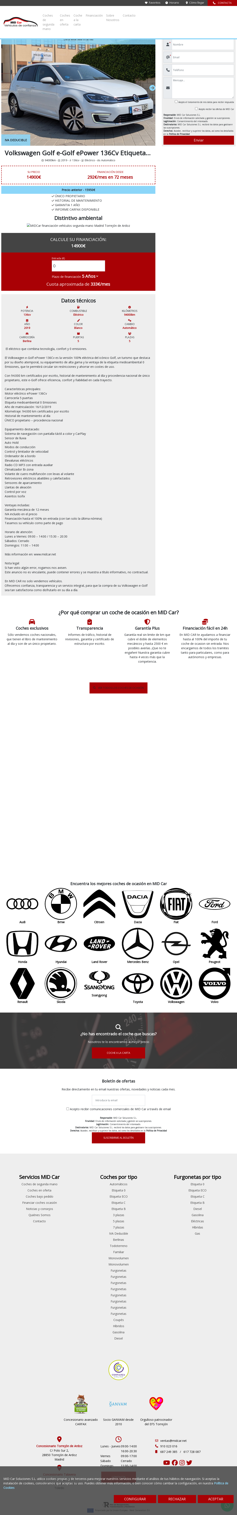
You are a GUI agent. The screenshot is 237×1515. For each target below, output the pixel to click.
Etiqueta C (178, 1139)
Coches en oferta (132, 14)
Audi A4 (59, 1120)
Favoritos (152, 2)
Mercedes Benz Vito (99, 1176)
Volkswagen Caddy (59, 1306)
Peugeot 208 (59, 1225)
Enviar (199, 140)
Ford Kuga (59, 1176)
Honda (19, 1158)
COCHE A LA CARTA (118, 983)
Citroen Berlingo (59, 1133)
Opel (20, 1182)
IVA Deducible (177, 1170)
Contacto (225, 14)
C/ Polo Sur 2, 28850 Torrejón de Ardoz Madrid (59, 1434)
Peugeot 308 (59, 1232)
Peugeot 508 (59, 1244)
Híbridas (217, 1164)
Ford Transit (98, 1151)
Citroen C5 (59, 1145)
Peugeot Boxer (98, 1188)
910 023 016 (168, 1426)
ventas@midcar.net (173, 1420)
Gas (217, 1170)
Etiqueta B (178, 1145)
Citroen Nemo (98, 1139)
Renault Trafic (98, 1232)
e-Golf (58, 28)
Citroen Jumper (59, 1151)
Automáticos (177, 1120)
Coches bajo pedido (138, 1137)
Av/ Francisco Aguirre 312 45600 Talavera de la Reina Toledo (59, 1463)
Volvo (20, 1225)
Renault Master (98, 1225)
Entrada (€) (58, 269)
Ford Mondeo (59, 1182)
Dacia (20, 1139)
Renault (19, 1195)
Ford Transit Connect (59, 1195)
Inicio (8, 28)
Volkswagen (45, 28)
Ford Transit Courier (99, 1164)
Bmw (19, 1127)
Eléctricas (217, 1158)
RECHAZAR (177, 1499)
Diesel (177, 1275)
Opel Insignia (59, 1219)
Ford (20, 1151)
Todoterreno (177, 1182)
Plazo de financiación (66, 287)
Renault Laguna (59, 1275)
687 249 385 (169, 1431)
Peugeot (20, 1188)
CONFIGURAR (135, 1499)
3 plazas (177, 1151)
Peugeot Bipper (59, 1250)
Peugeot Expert (98, 1195)
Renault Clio (59, 1262)
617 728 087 (192, 1431)
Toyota (20, 1213)
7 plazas (177, 1164)
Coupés (177, 1256)
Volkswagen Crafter (98, 1244)
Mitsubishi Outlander (59, 1213)
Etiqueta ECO (178, 1133)
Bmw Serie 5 (59, 1127)
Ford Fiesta (59, 1164)
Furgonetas (178, 1207)
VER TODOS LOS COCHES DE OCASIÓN (118, 794)
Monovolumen (178, 1195)
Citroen (20, 1133)
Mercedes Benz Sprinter (59, 1207)
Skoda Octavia (59, 1293)
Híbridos (177, 1262)
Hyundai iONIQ (59, 1201)
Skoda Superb (59, 1299)
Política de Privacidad (179, 134)
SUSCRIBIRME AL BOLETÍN (118, 1068)
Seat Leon (59, 1287)
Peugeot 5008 (59, 1238)
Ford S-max (59, 1188)
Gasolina (178, 1269)
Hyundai (19, 1164)
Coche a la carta (158, 14)
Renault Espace (59, 1269)
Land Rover (20, 1170)
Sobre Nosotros (205, 14)
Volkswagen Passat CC (59, 1318)
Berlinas (177, 1176)
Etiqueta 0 (178, 1127)
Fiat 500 (59, 1158)
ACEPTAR (215, 1499)
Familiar (177, 1188)
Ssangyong (19, 1207)
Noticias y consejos (138, 1154)
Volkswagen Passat (59, 1312)
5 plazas (177, 1158)
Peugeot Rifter (99, 1207)
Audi (20, 1120)
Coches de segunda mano (99, 14)
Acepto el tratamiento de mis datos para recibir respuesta (206, 102)
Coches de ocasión (25, 28)
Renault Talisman (59, 1281)
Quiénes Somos (138, 1160)
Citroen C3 (59, 1139)
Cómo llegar (195, 2)
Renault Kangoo (99, 1219)
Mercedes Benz (19, 1176)
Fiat (19, 1145)
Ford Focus (59, 1170)
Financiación (181, 14)
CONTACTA (222, 3)
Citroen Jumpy (98, 1133)
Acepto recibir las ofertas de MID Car (216, 109)
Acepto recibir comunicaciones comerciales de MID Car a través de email (120, 1039)
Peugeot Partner (59, 1256)
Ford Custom (99, 1145)
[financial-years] (90, 287)
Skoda (20, 1201)
